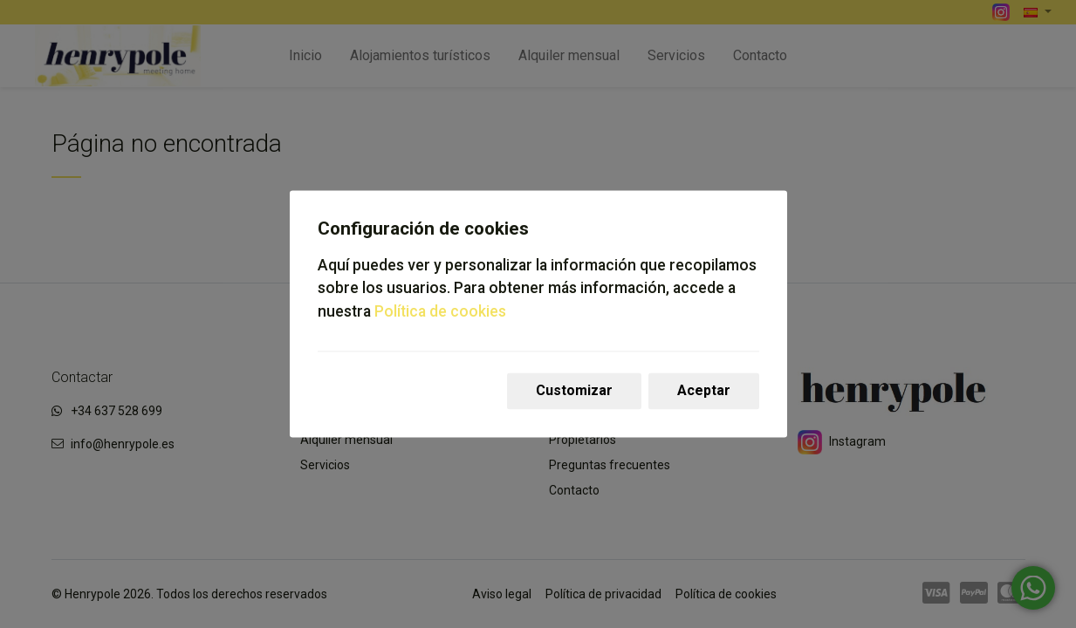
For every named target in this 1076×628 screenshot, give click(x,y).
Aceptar (703, 391)
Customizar (574, 391)
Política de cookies (440, 311)
